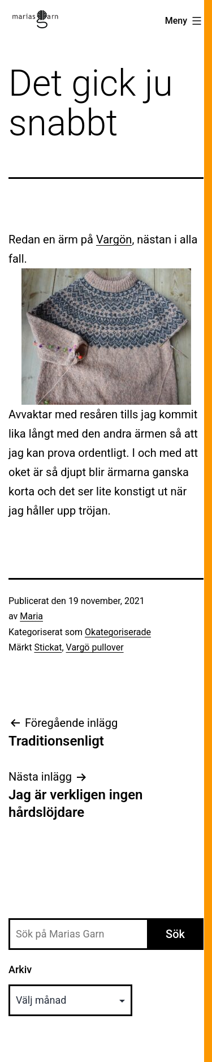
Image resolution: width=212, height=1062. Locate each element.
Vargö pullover (95, 647)
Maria (31, 616)
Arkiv (20, 969)
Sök (175, 934)
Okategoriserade (118, 632)
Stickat (48, 647)
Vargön (114, 239)
